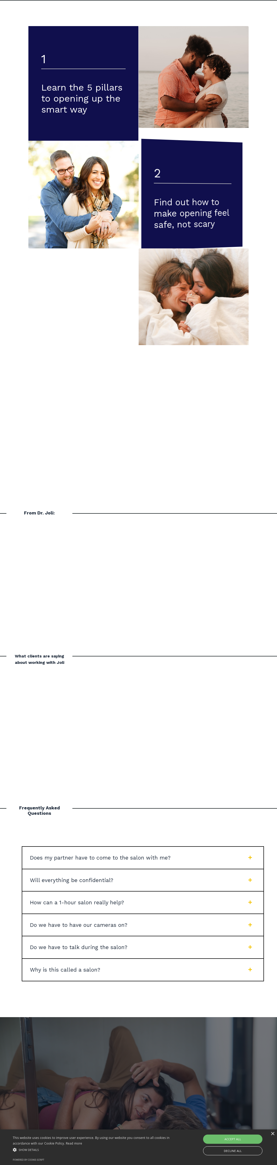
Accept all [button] (233, 1139)
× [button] (272, 1134)
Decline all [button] (233, 1151)
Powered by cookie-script (28, 1159)
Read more (74, 1143)
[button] (94, 1149)
